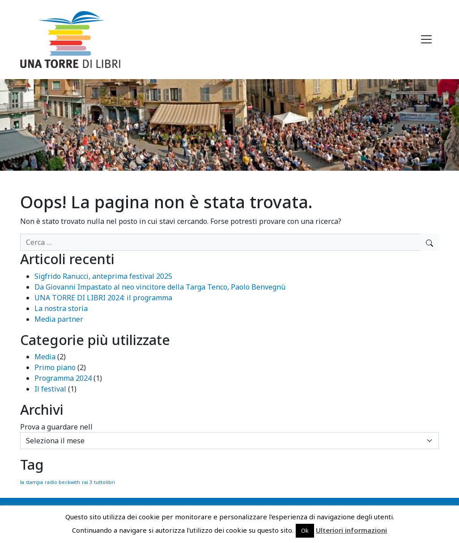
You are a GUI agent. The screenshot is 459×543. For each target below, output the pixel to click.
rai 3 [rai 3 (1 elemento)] (87, 482)
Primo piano (55, 367)
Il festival (50, 389)
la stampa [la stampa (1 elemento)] (31, 482)
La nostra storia (61, 308)
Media (44, 357)
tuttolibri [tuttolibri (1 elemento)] (104, 482)
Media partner (58, 319)
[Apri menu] (426, 39)
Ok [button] (305, 530)
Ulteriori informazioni (351, 530)
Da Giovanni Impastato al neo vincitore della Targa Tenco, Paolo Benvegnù (159, 287)
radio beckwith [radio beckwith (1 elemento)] (62, 482)
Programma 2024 (63, 378)
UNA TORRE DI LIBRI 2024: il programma (103, 298)
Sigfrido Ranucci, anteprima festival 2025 (103, 276)
